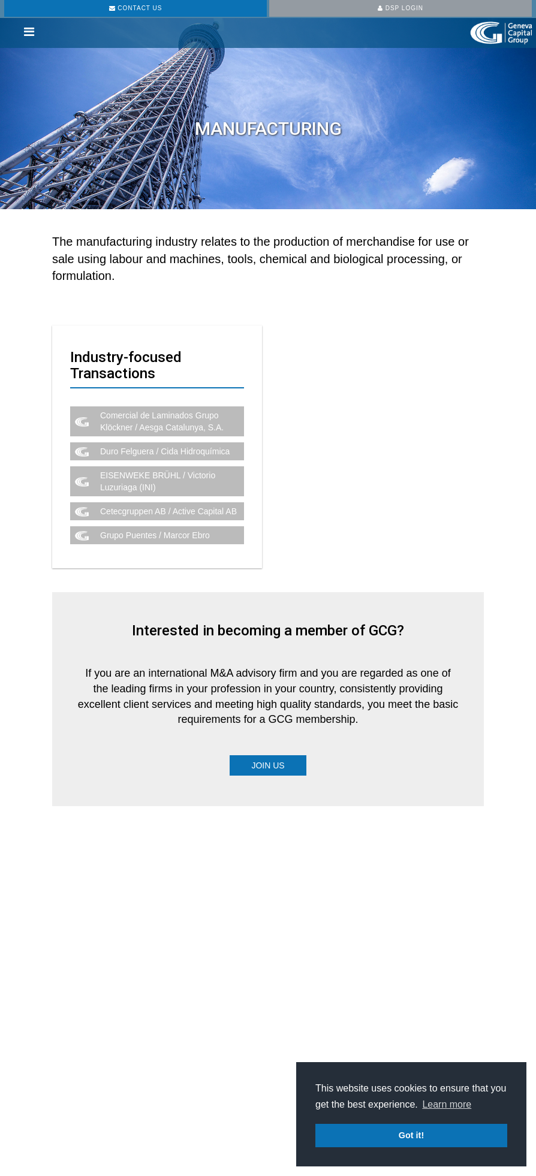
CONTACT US (135, 8)
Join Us (267, 765)
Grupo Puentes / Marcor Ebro (155, 535)
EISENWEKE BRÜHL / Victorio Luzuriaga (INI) (157, 481)
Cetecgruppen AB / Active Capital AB (168, 511)
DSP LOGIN (400, 8)
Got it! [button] (411, 1135)
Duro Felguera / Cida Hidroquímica (165, 451)
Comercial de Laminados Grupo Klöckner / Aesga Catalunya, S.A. (162, 421)
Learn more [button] (446, 1104)
